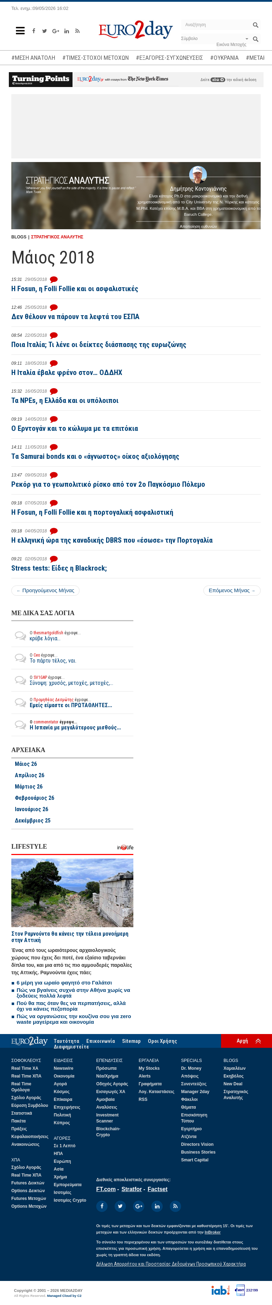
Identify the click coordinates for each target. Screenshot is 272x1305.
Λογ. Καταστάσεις (156, 1091)
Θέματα (188, 1107)
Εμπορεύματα (68, 1184)
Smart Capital (194, 1159)
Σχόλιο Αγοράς (26, 1097)
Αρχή (242, 1041)
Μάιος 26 (26, 764)
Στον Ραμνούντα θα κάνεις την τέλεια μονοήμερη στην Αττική (69, 936)
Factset (158, 1189)
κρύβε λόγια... (46, 635)
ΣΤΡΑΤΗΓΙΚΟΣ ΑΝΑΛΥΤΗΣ (57, 237)
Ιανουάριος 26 (31, 809)
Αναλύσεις (106, 1107)
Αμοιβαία (105, 1099)
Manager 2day (195, 1091)
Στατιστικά (21, 1113)
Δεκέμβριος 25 (33, 821)
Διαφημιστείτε (71, 1047)
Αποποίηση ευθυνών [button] (198, 226)
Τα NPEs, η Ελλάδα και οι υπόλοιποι (64, 400)
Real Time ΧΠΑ (26, 1076)
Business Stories (198, 1152)
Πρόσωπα (106, 1068)
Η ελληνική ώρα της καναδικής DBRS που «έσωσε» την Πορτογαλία (112, 540)
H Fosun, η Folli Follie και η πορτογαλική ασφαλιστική (92, 512)
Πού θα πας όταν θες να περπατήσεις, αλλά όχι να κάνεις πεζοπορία (71, 1006)
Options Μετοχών (29, 1206)
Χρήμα (60, 1176)
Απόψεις (190, 1076)
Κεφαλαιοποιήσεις (29, 1136)
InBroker (213, 1232)
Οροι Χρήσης (162, 1041)
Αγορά (60, 1083)
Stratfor (131, 1189)
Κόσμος (62, 1091)
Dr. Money (191, 1068)
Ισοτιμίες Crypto (70, 1200)
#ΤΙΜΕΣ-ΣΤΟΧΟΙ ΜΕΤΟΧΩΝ (95, 57)
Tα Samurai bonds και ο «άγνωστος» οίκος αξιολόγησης (95, 456)
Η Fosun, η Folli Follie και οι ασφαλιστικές (74, 288)
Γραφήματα (150, 1083)
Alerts (145, 1076)
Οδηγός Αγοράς (112, 1083)
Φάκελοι (189, 1099)
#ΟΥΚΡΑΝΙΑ (224, 57)
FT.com (106, 1189)
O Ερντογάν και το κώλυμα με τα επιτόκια (74, 428)
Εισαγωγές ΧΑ (110, 1091)
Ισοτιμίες (62, 1192)
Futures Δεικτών (28, 1182)
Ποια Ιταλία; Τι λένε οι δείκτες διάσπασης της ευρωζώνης (98, 344)
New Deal (233, 1083)
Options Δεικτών (28, 1190)
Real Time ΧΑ (24, 1068)
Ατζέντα (189, 1136)
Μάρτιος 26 (28, 787)
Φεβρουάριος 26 (34, 798)
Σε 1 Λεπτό (64, 1145)
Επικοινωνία (100, 1041)
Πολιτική (62, 1115)
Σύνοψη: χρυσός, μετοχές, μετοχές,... (62, 680)
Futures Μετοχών (28, 1198)
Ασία (59, 1169)
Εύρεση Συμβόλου (29, 1105)
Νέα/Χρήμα (107, 1076)
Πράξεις (19, 1128)
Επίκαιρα (63, 1099)
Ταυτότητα (66, 1041)
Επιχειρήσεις (67, 1107)
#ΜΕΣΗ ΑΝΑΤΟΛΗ (33, 57)
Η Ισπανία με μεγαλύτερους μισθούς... (66, 725)
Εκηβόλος (234, 1076)
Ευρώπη (62, 1161)
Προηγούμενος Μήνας (45, 590)
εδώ (218, 79)
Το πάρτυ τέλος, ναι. (43, 658)
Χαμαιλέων (234, 1068)
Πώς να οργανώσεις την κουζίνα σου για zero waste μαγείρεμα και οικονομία (74, 1019)
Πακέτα (18, 1121)
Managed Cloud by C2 (64, 1296)
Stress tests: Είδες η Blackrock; (59, 568)
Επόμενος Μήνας (232, 590)
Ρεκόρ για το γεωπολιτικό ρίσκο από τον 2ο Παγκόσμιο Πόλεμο (108, 484)
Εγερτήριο (191, 1128)
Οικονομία (64, 1076)
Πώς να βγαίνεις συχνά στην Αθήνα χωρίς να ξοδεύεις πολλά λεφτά (73, 993)
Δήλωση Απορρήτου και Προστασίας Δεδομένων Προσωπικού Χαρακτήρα (171, 1264)
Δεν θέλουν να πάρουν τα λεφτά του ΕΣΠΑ (75, 316)
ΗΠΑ (58, 1153)
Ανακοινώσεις (25, 1144)
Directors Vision (197, 1144)
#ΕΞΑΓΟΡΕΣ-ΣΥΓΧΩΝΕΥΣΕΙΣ (169, 57)
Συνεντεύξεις (194, 1083)
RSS (143, 1099)
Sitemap (131, 1041)
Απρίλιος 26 (29, 775)
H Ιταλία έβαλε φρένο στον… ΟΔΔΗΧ (66, 372)
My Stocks (149, 1068)
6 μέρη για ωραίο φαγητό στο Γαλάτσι (64, 983)
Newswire (63, 1068)
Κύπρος (62, 1122)
